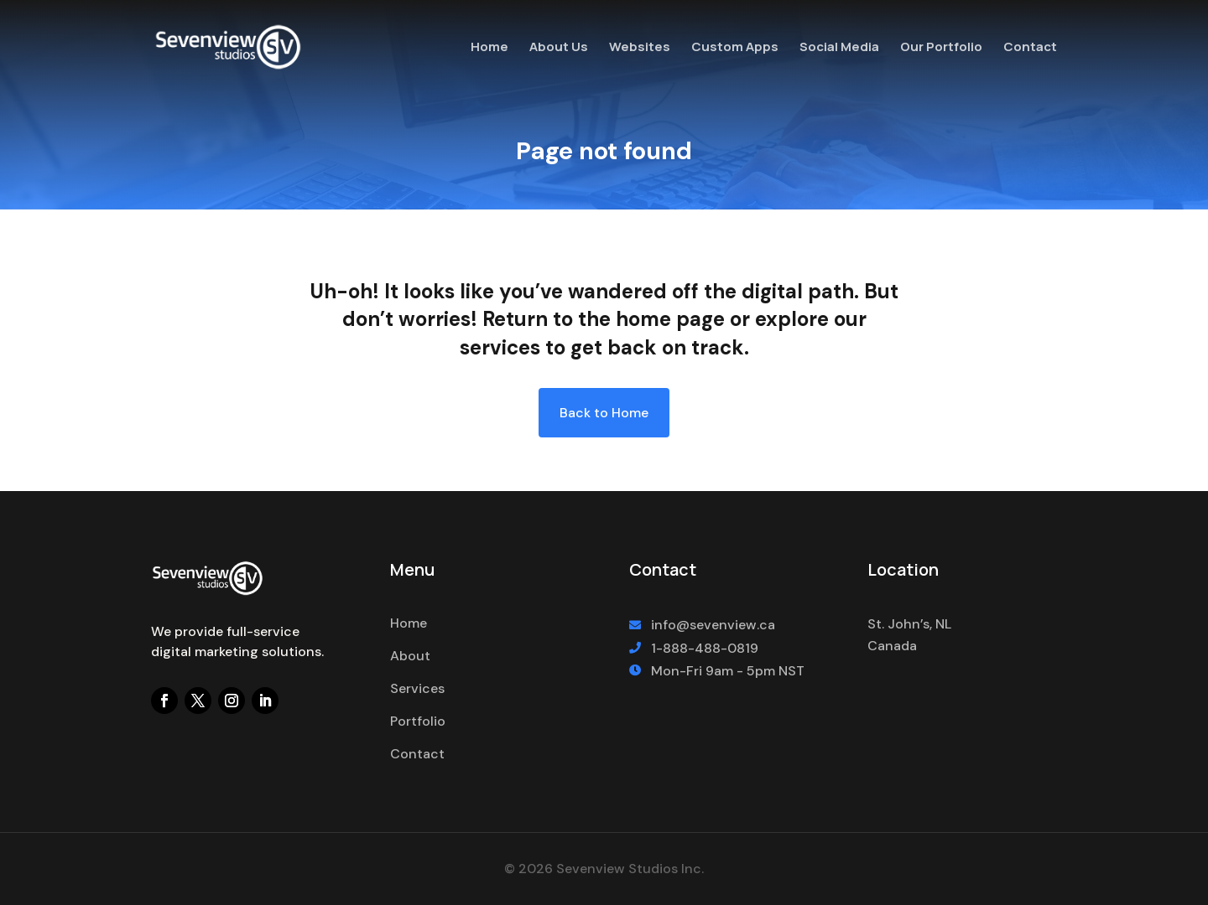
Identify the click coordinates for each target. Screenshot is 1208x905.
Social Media (839, 48)
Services (417, 688)
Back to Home (604, 412)
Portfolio (417, 721)
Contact (1030, 48)
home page (670, 319)
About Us (558, 48)
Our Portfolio (941, 48)
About (410, 656)
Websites (639, 48)
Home (489, 48)
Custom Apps (734, 48)
